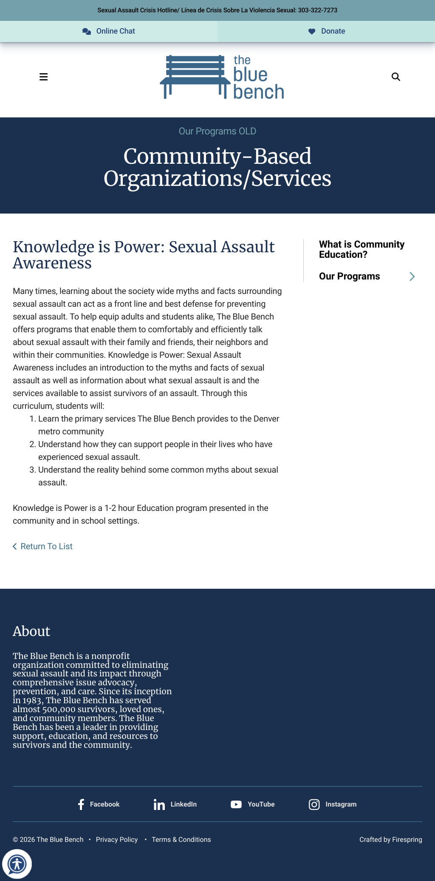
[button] (43, 77)
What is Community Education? (362, 249)
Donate (326, 31)
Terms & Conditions (181, 839)
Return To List (46, 546)
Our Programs (370, 276)
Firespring (407, 839)
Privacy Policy (117, 839)
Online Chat (109, 31)
